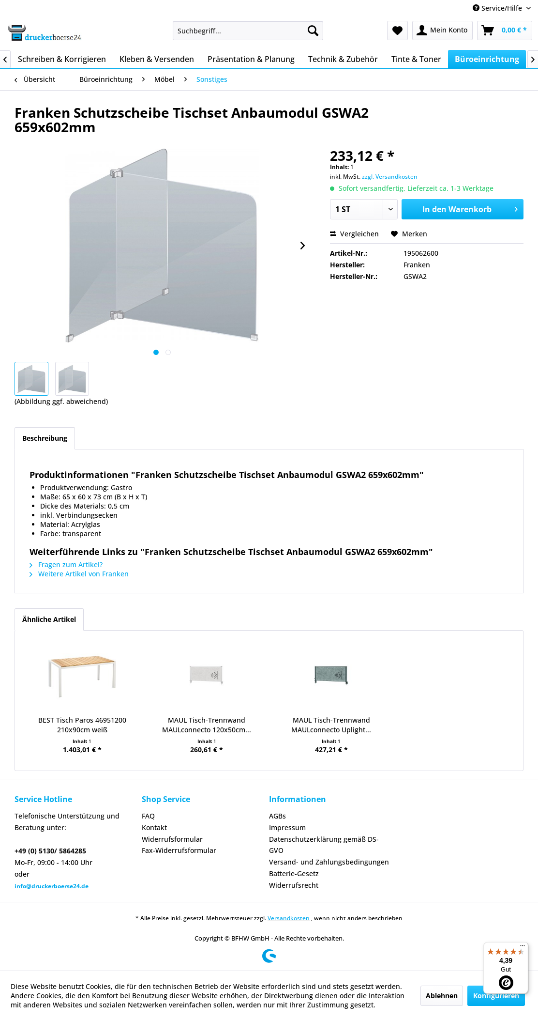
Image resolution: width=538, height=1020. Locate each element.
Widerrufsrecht (293, 885)
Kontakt (154, 827)
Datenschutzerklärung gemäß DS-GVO (324, 845)
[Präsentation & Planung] (251, 59)
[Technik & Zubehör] (343, 59)
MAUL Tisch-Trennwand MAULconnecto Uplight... (331, 724)
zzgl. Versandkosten (390, 176)
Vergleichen (354, 233)
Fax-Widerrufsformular (179, 850)
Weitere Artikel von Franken (79, 573)
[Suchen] (313, 30)
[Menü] (522, 948)
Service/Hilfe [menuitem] (498, 8)
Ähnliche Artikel (49, 619)
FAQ (148, 815)
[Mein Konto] (442, 30)
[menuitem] (248, 30)
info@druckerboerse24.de (52, 886)
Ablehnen (442, 995)
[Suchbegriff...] (248, 30)
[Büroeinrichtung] (487, 59)
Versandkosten (289, 918)
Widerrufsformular (172, 839)
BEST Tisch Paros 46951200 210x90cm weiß (82, 724)
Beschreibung (44, 438)
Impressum (287, 827)
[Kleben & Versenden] (157, 59)
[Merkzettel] (397, 30)
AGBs (277, 815)
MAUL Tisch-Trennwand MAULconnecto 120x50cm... (206, 724)
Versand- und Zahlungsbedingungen (329, 861)
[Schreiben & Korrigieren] (62, 59)
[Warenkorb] (504, 30)
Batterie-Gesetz (294, 873)
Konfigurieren (496, 995)
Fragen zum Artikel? (66, 564)
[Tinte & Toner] (416, 59)
